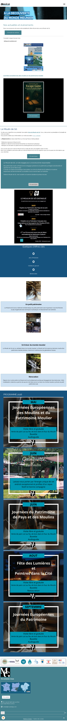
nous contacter (36, 135)
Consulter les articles (13, 32)
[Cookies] (3, 718)
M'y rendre (6, 697)
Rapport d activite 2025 (11, 41)
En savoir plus (33, 116)
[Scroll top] (64, 718)
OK (65, 713)
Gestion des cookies (38, 719)
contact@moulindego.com (10, 706)
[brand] (6, 4)
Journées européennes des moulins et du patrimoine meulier (23, 75)
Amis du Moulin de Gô (34, 132)
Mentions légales (27, 719)
